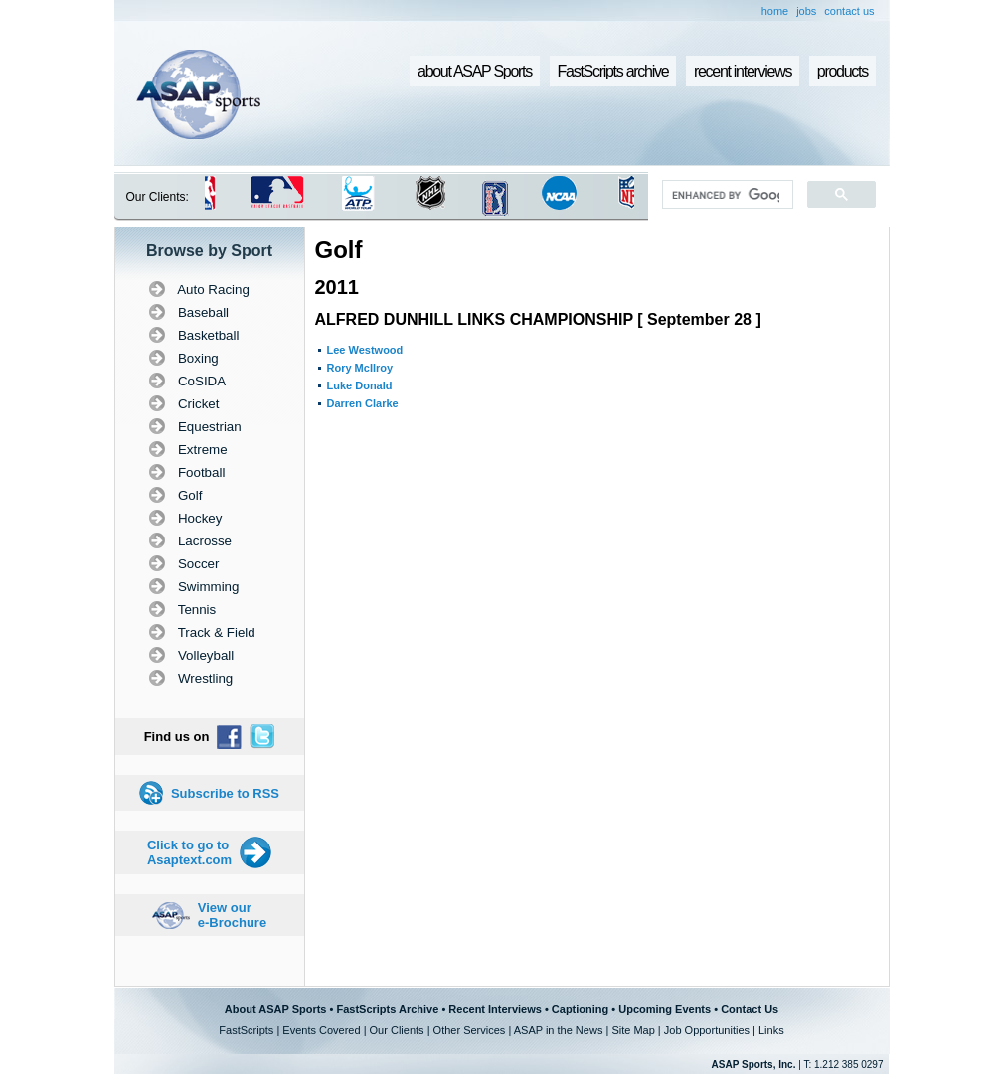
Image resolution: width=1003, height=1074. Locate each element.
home (775, 11)
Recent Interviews (495, 1009)
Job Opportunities (707, 1030)
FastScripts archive (613, 71)
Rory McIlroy (360, 368)
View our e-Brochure (232, 915)
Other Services (469, 1030)
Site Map (632, 1030)
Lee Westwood (365, 350)
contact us (849, 11)
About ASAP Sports (276, 1009)
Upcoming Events (664, 1009)
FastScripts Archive (387, 1009)
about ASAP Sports (475, 71)
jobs (806, 11)
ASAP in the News (558, 1030)
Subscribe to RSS (225, 793)
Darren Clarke (363, 403)
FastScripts (246, 1030)
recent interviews (742, 71)
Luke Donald (360, 385)
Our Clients (397, 1030)
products (842, 71)
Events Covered (321, 1030)
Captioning (580, 1009)
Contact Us (749, 1009)
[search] (725, 195)
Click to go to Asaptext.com (189, 852)
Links (771, 1030)
